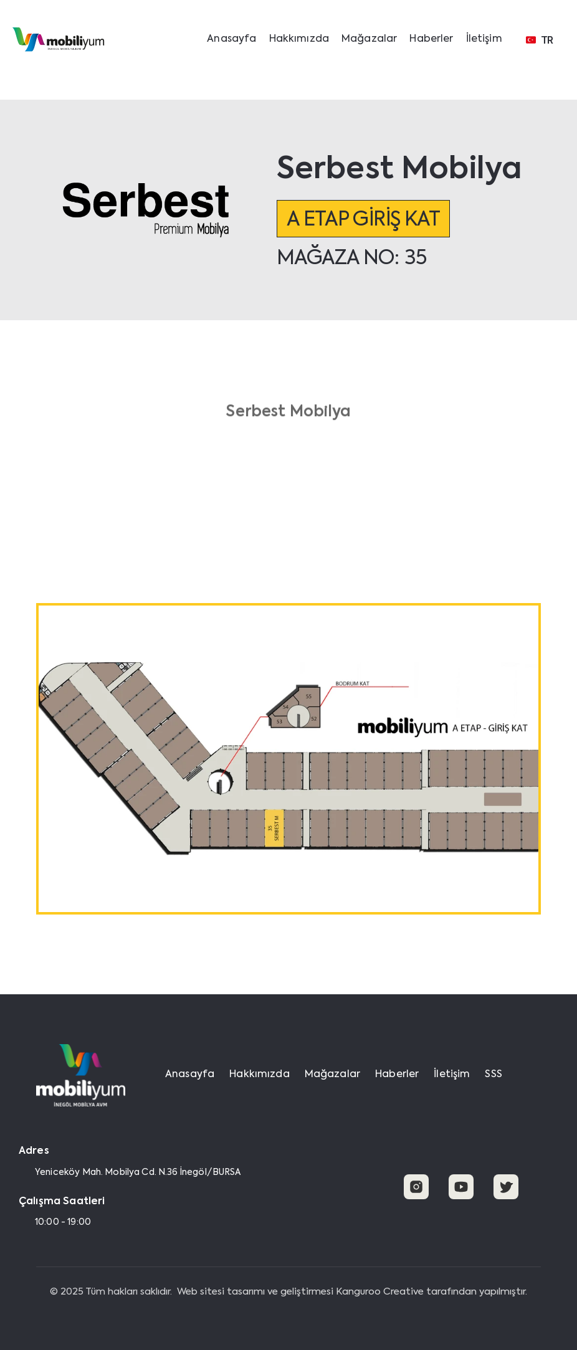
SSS (493, 1075)
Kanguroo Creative (380, 1291)
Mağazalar (369, 39)
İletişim (484, 39)
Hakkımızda (299, 39)
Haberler (431, 39)
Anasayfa (231, 39)
